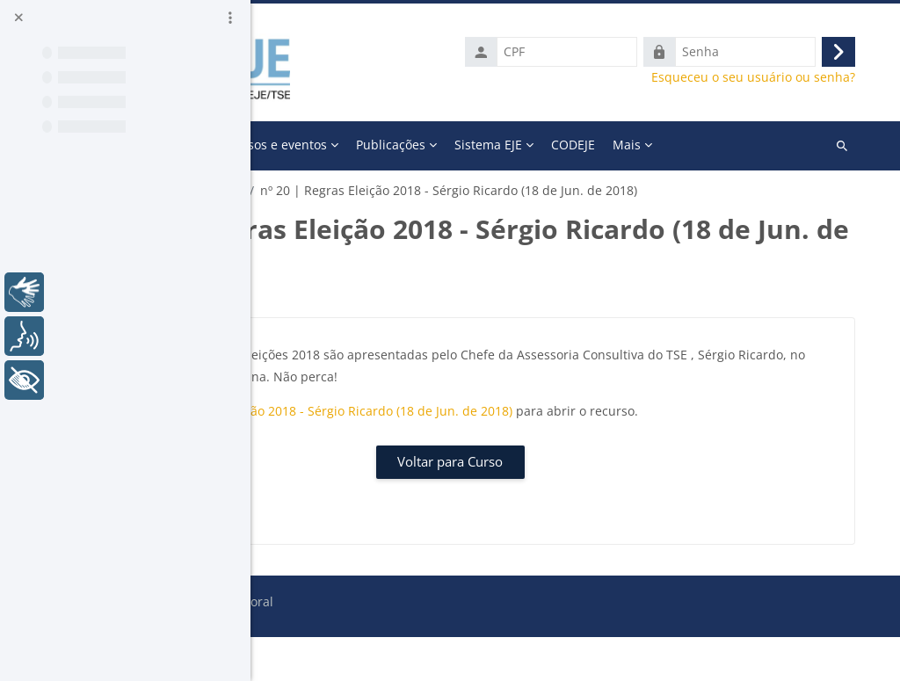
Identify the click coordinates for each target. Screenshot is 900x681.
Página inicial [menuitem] (331, 144)
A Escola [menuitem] (412, 144)
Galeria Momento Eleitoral (360, 191)
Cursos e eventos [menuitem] (515, 144)
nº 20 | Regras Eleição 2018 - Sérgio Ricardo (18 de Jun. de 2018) (562, 432)
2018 (468, 191)
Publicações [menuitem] (629, 144)
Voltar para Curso (575, 505)
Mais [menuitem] (707, 144)
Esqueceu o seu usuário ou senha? (765, 77)
